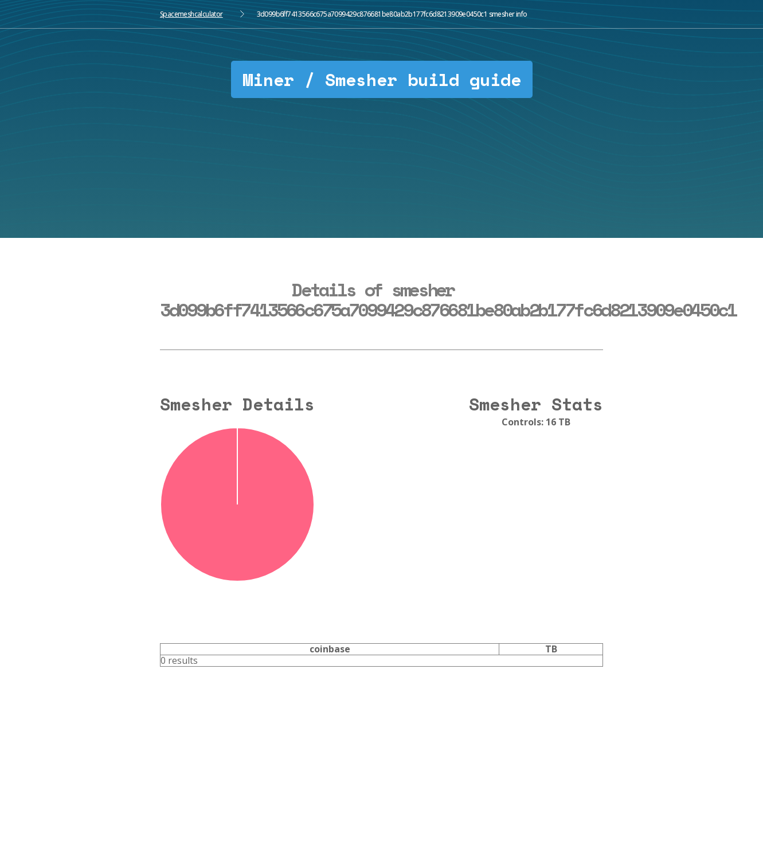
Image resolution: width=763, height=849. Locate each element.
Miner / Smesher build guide (381, 79)
